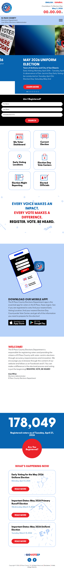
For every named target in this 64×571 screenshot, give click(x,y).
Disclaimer (47, 565)
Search (32, 121)
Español (59, 3)
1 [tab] (27, 91)
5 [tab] (34, 91)
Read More (20, 489)
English (49, 3)
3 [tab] (31, 91)
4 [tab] (33, 91)
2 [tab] (29, 91)
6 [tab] (36, 91)
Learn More (17, 74)
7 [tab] (38, 91)
